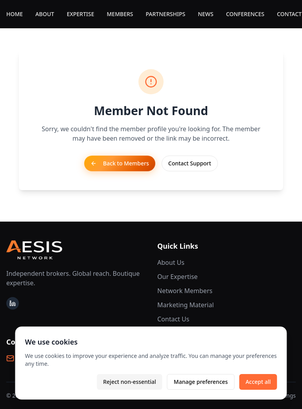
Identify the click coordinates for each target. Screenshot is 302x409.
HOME (14, 14)
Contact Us (173, 319)
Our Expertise (177, 276)
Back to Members (119, 163)
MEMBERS (120, 14)
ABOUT (44, 14)
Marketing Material (185, 305)
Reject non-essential (129, 381)
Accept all (258, 381)
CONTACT (289, 14)
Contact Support (189, 163)
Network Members (184, 290)
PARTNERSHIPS (166, 14)
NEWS (206, 14)
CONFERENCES (245, 14)
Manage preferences (201, 381)
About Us (170, 262)
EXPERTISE (80, 14)
